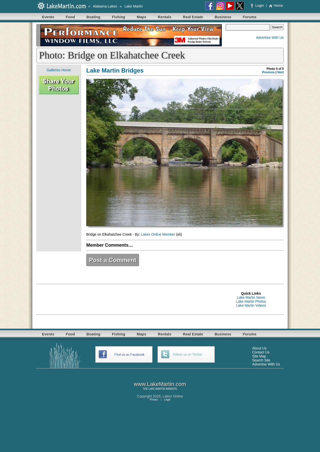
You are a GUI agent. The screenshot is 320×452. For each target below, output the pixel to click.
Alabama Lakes (105, 6)
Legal (167, 399)
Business (222, 17)
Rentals (164, 17)
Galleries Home (59, 70)
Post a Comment (112, 260)
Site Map (259, 356)
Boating (93, 17)
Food (70, 17)
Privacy (154, 399)
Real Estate (193, 17)
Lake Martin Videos (251, 305)
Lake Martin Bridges (115, 70)
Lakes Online (173, 396)
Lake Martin (133, 6)
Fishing (118, 17)
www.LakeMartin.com (160, 384)
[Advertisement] (58, 173)
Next (280, 72)
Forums (249, 17)
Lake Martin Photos (251, 301)
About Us (259, 348)
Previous (268, 72)
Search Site (261, 360)
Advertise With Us (270, 38)
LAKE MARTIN (156, 388)
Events (48, 17)
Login (258, 6)
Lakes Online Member (158, 234)
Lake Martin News (251, 297)
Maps (141, 17)
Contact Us (261, 352)
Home (276, 6)
